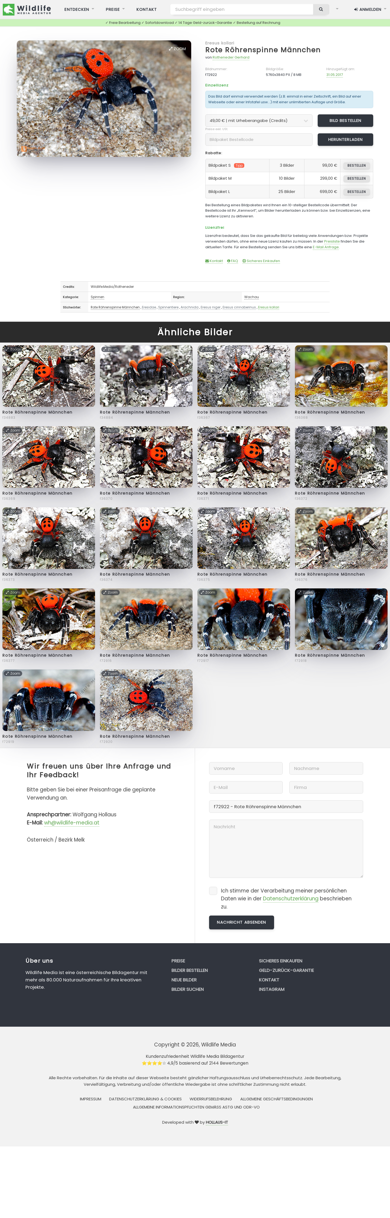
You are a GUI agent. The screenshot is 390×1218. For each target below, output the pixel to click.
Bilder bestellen (189, 970)
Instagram (271, 989)
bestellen (356, 165)
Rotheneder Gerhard (231, 57)
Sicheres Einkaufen (261, 260)
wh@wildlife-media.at (71, 822)
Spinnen (97, 297)
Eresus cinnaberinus (239, 307)
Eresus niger (210, 307)
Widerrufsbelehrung (211, 1099)
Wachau (251, 297)
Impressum (90, 1099)
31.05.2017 (334, 74)
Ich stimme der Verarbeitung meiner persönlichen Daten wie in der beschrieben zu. (286, 899)
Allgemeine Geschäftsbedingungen (276, 1099)
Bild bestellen (346, 120)
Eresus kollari (220, 43)
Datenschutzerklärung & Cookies (145, 1099)
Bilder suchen (187, 989)
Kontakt (214, 260)
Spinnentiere (168, 307)
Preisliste (332, 241)
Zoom (177, 48)
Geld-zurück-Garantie (286, 970)
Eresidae (149, 307)
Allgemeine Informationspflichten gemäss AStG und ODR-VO (196, 1107)
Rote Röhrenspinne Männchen (263, 50)
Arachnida (190, 307)
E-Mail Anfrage (326, 247)
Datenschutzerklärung (290, 898)
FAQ (232, 260)
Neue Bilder (184, 980)
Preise (178, 961)
